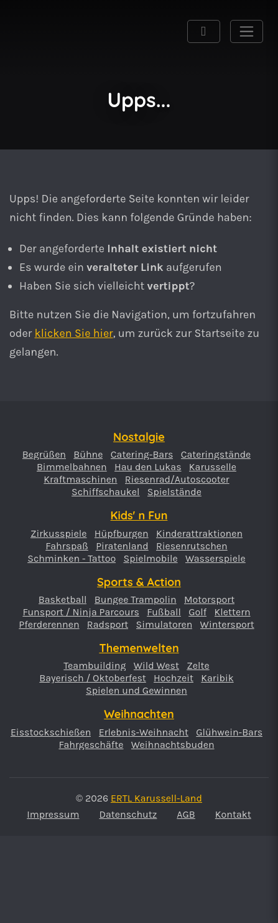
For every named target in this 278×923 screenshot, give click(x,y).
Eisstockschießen (51, 732)
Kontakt (233, 814)
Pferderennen (49, 625)
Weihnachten (139, 714)
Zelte (198, 666)
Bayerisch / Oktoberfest (92, 678)
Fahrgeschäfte (90, 745)
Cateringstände (216, 455)
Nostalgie (139, 437)
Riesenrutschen (192, 546)
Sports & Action (139, 582)
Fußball (164, 612)
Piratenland (122, 546)
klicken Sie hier (74, 333)
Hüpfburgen (122, 534)
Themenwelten (138, 648)
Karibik (217, 678)
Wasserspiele (215, 559)
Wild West (156, 666)
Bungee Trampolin (136, 600)
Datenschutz (128, 814)
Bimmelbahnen (72, 467)
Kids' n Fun (139, 515)
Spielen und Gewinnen (136, 691)
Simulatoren (164, 625)
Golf (197, 612)
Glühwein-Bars (229, 732)
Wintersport (227, 625)
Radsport (107, 625)
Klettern (233, 612)
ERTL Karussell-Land (40, 45)
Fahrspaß (66, 546)
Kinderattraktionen (199, 534)
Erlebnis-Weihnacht (143, 732)
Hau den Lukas (148, 467)
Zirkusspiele (58, 534)
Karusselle (212, 467)
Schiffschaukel (105, 492)
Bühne (88, 455)
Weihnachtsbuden (173, 745)
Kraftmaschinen (80, 480)
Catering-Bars (142, 455)
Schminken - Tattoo (71, 559)
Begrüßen (44, 455)
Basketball (63, 600)
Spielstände (174, 492)
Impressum (53, 814)
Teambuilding (94, 666)
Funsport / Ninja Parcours (80, 612)
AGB (186, 814)
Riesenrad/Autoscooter (177, 480)
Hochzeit (173, 678)
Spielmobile (150, 559)
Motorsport (209, 600)
